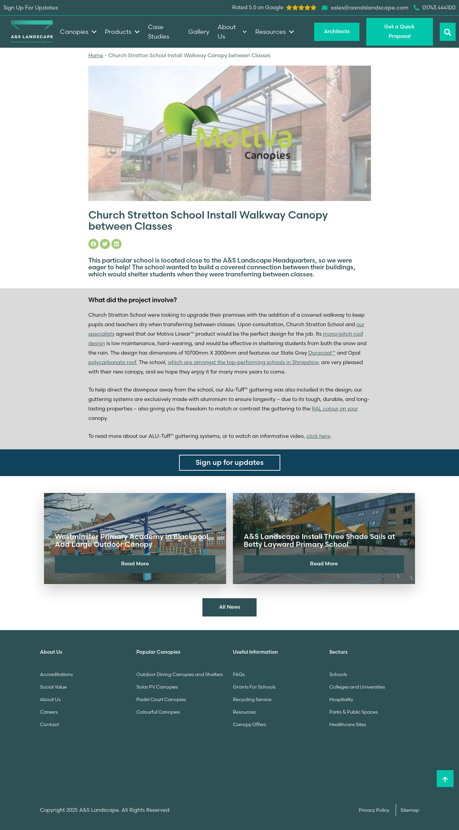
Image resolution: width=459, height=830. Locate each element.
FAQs (239, 674)
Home (95, 55)
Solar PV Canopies (157, 686)
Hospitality (341, 699)
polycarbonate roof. (112, 362)
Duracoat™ (321, 353)
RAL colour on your (335, 408)
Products (122, 32)
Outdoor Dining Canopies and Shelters (179, 674)
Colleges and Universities (357, 686)
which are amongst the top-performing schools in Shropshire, (244, 362)
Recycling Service (252, 699)
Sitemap (409, 808)
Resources (244, 711)
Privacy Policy (374, 808)
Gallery (198, 32)
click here (318, 436)
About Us (50, 699)
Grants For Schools (254, 686)
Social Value (53, 686)
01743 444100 (435, 7)
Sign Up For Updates (30, 7)
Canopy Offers (249, 723)
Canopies (78, 32)
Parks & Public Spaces (353, 711)
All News (229, 607)
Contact (49, 723)
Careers (49, 711)
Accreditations (56, 674)
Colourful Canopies (158, 711)
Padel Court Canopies (161, 699)
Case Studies (158, 31)
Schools (338, 674)
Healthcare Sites (347, 723)
